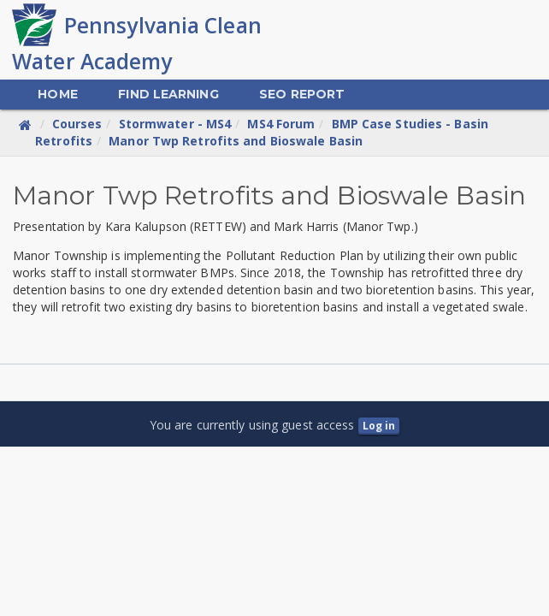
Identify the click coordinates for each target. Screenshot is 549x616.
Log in (379, 425)
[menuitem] (57, 95)
